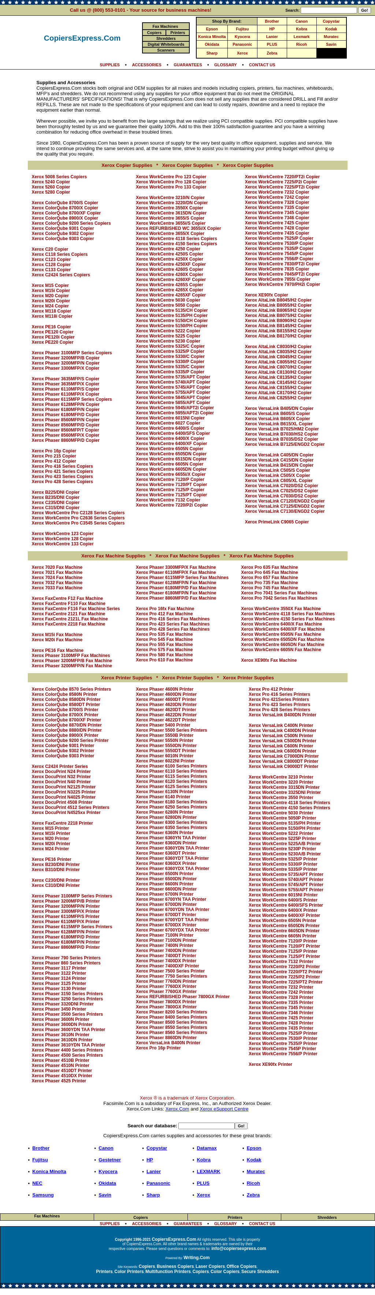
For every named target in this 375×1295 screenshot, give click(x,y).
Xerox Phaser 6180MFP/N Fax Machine (176, 593)
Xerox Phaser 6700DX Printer (166, 925)
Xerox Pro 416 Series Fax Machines (172, 619)
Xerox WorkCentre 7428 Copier (277, 228)
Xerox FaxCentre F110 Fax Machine (68, 603)
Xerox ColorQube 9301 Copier (63, 228)
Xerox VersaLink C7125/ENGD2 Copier (285, 506)
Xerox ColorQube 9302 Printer (63, 750)
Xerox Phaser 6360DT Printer (166, 853)
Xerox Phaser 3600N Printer (60, 1019)
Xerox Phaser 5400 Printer (163, 725)
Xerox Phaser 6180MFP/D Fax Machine (176, 587)
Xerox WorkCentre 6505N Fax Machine (281, 634)
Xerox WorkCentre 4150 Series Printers (289, 807)
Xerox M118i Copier (52, 316)
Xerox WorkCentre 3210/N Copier (170, 197)
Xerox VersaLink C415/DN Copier (279, 460)
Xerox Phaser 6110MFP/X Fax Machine (176, 572)
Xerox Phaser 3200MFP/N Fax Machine (72, 665)
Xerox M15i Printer (51, 833)
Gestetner (110, 1159)
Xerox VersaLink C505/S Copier (277, 470)
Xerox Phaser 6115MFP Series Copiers (72, 399)
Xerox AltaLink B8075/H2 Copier (278, 315)
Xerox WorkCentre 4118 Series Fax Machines (288, 613)
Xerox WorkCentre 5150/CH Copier (172, 320)
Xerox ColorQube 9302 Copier (63, 233)
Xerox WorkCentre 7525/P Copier (279, 238)
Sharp (212, 53)
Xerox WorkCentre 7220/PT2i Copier (282, 176)
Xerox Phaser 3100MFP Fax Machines (71, 655)
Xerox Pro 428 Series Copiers (62, 481)
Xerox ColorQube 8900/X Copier (65, 218)
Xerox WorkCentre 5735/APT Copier (173, 377)
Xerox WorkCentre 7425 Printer (281, 1017)
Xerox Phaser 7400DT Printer (166, 955)
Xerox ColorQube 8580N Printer (64, 694)
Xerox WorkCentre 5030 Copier (168, 300)
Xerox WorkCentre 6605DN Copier (171, 469)
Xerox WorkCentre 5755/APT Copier (173, 392)
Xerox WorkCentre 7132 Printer (281, 961)
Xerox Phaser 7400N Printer (164, 945)
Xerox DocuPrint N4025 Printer (64, 797)
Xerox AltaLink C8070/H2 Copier (278, 367)
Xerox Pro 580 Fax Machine (164, 654)
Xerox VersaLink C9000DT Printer (283, 766)
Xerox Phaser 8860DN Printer (166, 1037)
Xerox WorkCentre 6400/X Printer (283, 910)
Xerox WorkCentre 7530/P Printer (283, 1038)
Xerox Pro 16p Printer (158, 1047)
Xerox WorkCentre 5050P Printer (282, 818)
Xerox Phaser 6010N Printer (164, 755)
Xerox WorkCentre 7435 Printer (281, 1028)
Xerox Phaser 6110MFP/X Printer (66, 921)
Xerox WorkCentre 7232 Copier (277, 192)
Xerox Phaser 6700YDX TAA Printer (172, 930)
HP (272, 29)
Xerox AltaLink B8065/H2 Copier (278, 310)
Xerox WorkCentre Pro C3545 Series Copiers (78, 523)
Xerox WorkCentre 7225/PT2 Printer (286, 982)
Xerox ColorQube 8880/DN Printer (67, 730)
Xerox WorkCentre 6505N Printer (282, 920)
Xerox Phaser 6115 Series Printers (171, 776)
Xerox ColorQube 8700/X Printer (65, 714)
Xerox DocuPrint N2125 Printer (64, 787)
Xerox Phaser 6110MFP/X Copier (66, 394)
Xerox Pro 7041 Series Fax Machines (279, 593)
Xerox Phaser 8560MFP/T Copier (65, 430)
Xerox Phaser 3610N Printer (60, 1034)
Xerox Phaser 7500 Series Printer (170, 971)
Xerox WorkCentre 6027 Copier (168, 423)
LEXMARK (208, 1171)
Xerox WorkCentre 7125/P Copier (170, 489)
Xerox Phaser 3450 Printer (59, 1009)
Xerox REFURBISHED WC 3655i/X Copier (178, 228)
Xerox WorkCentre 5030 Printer (281, 813)
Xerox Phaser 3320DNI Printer (63, 1004)
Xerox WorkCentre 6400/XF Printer (284, 915)
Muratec (331, 36)
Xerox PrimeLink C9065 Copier (277, 522)
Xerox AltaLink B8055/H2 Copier (278, 305)
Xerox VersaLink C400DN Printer (282, 730)
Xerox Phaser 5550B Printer (164, 735)
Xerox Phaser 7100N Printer (164, 935)
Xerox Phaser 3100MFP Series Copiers (72, 352)
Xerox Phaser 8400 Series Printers (171, 1017)
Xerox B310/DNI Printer (56, 869)
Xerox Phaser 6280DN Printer (166, 817)
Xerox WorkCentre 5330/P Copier (170, 361)
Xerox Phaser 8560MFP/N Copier (66, 419)
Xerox (242, 53)
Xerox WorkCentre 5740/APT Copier (173, 382)
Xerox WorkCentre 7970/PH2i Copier (282, 284)
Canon (302, 21)
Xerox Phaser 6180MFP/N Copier (66, 409)
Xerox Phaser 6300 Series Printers (171, 822)
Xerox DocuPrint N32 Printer (61, 776)
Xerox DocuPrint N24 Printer (61, 771)
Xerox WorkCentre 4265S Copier (169, 284)
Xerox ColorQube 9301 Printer (63, 745)
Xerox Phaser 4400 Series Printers (67, 1050)
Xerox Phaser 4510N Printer (60, 1065)
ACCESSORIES (146, 65)
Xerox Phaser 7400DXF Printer (167, 966)
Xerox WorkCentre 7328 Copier (277, 202)
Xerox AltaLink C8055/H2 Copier (278, 362)
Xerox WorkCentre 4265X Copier (169, 289)
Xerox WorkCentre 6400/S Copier (170, 428)
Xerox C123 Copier (51, 259)
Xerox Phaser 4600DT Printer (166, 699)
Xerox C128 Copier (51, 264)
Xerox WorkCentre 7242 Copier (277, 197)
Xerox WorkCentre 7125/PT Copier (171, 494)
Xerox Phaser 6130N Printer (164, 791)
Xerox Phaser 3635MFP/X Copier (66, 384)
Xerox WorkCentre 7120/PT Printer (284, 946)
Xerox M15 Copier (50, 285)
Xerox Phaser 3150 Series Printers (67, 993)
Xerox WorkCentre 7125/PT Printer (284, 956)
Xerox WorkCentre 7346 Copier (277, 217)
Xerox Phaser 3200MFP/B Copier (66, 358)
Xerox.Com (177, 1109)
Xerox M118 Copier (51, 311)
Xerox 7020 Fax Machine (57, 567)
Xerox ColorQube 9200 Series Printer (70, 740)
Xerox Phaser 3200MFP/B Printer (66, 901)
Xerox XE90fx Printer (270, 1064)
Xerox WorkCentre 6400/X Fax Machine (281, 624)
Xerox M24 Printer (50, 848)
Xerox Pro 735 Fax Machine (269, 582)
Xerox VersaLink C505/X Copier (277, 475)
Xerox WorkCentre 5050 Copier (168, 305)
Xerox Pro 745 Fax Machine (269, 587)
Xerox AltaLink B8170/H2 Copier (278, 336)
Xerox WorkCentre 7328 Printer (281, 997)
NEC (37, 1183)
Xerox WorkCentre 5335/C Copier (170, 366)
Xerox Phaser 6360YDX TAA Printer (172, 868)
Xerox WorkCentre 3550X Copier (169, 207)
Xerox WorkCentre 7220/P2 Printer (284, 966)
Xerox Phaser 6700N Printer (164, 894)
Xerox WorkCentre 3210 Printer (281, 777)
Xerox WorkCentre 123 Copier (63, 533)
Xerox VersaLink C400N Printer (281, 725)
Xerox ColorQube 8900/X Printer (65, 735)
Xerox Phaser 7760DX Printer (166, 986)
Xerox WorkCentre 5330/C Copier (170, 356)
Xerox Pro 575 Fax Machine (164, 649)
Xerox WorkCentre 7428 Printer (281, 1023)
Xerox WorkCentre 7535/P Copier (279, 248)
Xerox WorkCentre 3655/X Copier (170, 233)
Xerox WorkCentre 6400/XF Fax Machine (283, 629)
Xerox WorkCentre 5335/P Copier (170, 371)
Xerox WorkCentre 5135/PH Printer (285, 823)
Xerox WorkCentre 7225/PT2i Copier (282, 187)
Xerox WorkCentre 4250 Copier (168, 248)
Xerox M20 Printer (50, 838)
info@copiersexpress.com (238, 1248)
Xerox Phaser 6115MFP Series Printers (72, 926)
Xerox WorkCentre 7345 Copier (277, 212)
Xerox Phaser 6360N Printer (164, 832)
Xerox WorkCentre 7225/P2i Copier (281, 181)
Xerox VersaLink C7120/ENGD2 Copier (285, 501)
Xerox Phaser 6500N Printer (164, 873)
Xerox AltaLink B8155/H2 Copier (278, 330)
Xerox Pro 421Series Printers (279, 699)
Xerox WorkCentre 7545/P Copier (279, 253)
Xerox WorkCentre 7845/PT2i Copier (282, 274)
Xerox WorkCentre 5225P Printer (282, 838)
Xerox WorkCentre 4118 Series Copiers (176, 238)
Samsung (43, 1195)
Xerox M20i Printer (51, 843)
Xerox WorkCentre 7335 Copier (277, 207)
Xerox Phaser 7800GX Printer (166, 1006)
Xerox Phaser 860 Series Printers (66, 963)
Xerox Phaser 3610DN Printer (62, 1039)
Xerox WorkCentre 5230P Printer (282, 848)
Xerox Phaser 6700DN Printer (166, 904)
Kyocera (242, 36)
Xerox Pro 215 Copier (54, 456)
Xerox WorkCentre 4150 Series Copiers (176, 243)
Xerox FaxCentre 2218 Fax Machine (68, 624)
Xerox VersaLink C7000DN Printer (284, 756)
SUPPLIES (110, 65)
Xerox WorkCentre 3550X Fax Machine (281, 608)
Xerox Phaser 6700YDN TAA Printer (172, 909)
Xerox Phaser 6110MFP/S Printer (66, 916)
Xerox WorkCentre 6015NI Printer (283, 894)
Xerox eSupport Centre (224, 1109)
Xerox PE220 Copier (53, 342)
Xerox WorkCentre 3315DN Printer (284, 787)
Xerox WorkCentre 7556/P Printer (283, 1053)
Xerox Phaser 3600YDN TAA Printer (68, 1029)
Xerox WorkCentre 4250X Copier (169, 259)
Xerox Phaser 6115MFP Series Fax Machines (182, 577)
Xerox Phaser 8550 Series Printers (171, 1027)
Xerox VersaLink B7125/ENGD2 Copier (285, 444)
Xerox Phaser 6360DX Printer (166, 863)
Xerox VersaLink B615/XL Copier (279, 423)
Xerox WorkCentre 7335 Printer (281, 1002)
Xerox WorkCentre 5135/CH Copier (172, 310)
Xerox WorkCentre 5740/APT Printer (286, 879)
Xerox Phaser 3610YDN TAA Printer (68, 1045)
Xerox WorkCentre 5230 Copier (168, 341)
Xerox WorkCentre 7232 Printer (281, 987)
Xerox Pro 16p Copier (54, 451)
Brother (272, 21)
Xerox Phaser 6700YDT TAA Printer (172, 919)
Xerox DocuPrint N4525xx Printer (66, 812)
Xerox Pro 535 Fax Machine (164, 634)
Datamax (206, 1148)
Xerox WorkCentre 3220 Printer (281, 782)
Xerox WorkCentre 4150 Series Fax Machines (288, 619)
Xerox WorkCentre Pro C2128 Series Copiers (78, 512)
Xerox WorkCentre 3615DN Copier (171, 213)
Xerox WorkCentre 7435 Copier (277, 233)
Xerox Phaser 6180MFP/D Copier (66, 414)
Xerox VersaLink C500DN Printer (282, 740)
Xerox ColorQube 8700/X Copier (65, 207)
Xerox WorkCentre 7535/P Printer (283, 1043)
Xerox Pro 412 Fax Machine (164, 613)
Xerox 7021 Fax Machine (57, 572)
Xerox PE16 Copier (51, 326)
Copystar (331, 21)
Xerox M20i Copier (51, 300)
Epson (212, 29)
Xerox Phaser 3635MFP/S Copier (66, 378)
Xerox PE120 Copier (53, 332)
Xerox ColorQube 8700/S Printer (65, 709)
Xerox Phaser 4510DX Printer (62, 1075)
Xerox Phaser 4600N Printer (164, 689)
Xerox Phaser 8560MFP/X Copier (66, 435)
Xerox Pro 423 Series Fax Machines (172, 624)
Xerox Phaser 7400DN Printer (166, 950)
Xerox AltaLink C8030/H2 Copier (278, 346)
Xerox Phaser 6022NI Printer (165, 761)
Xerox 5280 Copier (51, 192)
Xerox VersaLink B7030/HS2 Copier (281, 434)
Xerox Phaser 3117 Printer (59, 968)
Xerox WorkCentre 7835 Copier (277, 269)
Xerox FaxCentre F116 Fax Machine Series (76, 608)
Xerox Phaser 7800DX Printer (166, 1001)
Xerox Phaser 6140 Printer (163, 796)
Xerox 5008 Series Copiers (59, 176)
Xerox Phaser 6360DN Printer (166, 843)
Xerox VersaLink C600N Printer (281, 746)
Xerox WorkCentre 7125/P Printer (283, 951)
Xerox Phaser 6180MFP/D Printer (66, 937)
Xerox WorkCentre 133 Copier (63, 543)
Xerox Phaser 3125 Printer (59, 983)
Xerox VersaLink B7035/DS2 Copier (281, 439)
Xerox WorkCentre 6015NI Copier (170, 418)
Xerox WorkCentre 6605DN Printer (284, 930)
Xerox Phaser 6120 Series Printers (171, 781)
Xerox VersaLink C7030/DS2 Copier (281, 496)
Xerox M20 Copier (50, 295)
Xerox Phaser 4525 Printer (59, 1080)
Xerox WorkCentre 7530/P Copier (279, 243)
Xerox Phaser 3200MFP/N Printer (66, 906)
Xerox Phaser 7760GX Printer (166, 991)
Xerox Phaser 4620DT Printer (166, 709)
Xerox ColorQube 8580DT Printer (66, 704)
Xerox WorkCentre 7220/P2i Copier (172, 505)
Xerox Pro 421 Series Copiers (62, 471)
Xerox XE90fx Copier (266, 295)
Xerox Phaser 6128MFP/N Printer (66, 931)
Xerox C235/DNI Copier (56, 502)
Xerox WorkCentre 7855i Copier (278, 279)
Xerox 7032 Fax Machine (57, 582)
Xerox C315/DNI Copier (56, 507)
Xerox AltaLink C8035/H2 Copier (278, 351)
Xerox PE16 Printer (51, 859)
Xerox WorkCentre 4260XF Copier (171, 279)
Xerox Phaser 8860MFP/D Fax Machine (176, 598)
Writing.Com (196, 1257)
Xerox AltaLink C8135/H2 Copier (278, 377)
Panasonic (242, 44)
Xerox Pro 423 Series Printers (279, 704)
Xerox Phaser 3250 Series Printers (67, 998)
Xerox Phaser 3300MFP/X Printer (66, 911)
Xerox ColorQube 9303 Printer (63, 755)
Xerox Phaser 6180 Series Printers (171, 802)
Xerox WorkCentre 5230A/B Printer (285, 854)
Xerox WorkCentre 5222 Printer (281, 833)
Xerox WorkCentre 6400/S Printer (283, 900)
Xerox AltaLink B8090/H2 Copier (278, 320)
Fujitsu (242, 29)
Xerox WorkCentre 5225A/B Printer (285, 843)
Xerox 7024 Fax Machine (57, 577)
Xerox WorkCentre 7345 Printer (281, 1007)
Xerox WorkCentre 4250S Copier (169, 254)
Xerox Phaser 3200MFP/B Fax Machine (72, 660)
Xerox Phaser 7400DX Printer (166, 960)
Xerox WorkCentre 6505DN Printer (284, 925)
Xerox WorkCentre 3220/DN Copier (172, 202)
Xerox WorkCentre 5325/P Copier (170, 351)
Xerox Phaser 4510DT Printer (62, 1070)
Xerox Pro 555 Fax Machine (164, 644)
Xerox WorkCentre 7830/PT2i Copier (282, 263)
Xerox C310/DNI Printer (56, 885)
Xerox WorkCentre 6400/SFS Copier (173, 433)
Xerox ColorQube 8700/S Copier (65, 202)
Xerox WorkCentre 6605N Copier (170, 464)
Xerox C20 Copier (50, 249)
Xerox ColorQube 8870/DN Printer (67, 725)
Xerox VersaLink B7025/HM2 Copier (282, 429)
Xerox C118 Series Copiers (60, 254)
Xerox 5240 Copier (51, 181)
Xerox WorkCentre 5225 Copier (168, 336)
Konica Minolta (212, 36)
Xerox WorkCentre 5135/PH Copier (172, 315)
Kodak (331, 29)
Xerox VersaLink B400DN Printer (282, 714)
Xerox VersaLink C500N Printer (281, 735)
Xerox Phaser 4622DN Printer (166, 714)
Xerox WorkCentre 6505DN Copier (171, 453)
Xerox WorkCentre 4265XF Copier (171, 295)
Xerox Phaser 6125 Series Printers (171, 786)
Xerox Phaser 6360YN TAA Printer (171, 837)
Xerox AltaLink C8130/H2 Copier (278, 372)
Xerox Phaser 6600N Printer (164, 884)
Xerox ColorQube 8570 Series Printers (71, 689)
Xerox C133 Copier (51, 269)
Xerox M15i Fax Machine (57, 634)
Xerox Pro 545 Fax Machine (164, 639)
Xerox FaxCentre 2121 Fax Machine (68, 613)
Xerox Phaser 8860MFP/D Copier (66, 440)
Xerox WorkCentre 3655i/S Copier (171, 223)
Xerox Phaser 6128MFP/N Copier (66, 404)
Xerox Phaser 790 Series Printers (66, 957)
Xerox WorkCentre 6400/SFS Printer (286, 905)
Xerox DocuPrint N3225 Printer (64, 792)
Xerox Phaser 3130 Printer (59, 988)
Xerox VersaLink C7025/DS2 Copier (281, 490)
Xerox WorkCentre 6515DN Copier (171, 459)
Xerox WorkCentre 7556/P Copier (279, 258)
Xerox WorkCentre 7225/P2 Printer (284, 976)
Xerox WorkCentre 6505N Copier (170, 448)
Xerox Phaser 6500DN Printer (166, 878)
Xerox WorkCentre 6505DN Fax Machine (282, 639)
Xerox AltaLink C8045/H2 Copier (278, 356)
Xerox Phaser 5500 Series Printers (171, 730)
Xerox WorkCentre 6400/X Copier (170, 438)
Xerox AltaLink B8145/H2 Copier (278, 325)
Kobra (301, 29)
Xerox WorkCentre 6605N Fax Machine (281, 649)
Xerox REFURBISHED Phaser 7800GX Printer (183, 996)
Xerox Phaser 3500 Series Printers (67, 1014)
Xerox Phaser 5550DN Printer (166, 745)
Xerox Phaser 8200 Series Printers (171, 1012)
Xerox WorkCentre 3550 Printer (281, 797)
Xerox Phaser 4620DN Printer (166, 704)
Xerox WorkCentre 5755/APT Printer (286, 889)
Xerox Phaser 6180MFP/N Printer (66, 942)
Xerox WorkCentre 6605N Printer (282, 935)
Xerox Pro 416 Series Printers (279, 694)
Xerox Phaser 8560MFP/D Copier (66, 425)
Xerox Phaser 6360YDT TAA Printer (172, 858)
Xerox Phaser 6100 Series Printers (171, 766)
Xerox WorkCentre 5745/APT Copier (173, 387)
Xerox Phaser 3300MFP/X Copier (66, 368)
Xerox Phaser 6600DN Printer (166, 889)
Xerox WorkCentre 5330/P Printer (283, 864)
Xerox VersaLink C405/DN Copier (279, 455)
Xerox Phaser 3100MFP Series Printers (72, 896)
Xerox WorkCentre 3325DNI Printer (285, 792)
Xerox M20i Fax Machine (57, 639)
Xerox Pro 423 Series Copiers (62, 476)
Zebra (272, 53)
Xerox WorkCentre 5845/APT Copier (173, 397)
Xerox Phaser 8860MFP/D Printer (66, 947)
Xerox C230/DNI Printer (56, 880)
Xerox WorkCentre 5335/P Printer (283, 869)
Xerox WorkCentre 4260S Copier (169, 269)
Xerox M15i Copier (51, 290)
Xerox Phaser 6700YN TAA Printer (171, 899)
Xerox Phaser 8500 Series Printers (171, 1022)
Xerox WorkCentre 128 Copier (63, 538)
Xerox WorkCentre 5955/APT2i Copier (175, 412)
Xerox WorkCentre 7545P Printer (282, 1048)
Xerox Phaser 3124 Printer (59, 978)
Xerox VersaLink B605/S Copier (277, 413)
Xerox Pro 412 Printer (271, 689)
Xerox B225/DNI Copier (56, 492)
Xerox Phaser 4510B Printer (60, 1060)
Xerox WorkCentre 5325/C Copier (170, 346)
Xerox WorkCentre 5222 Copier (168, 330)
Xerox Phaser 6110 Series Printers (171, 771)
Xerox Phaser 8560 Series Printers (171, 1032)
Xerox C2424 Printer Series (60, 766)
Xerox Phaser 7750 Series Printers (171, 976)
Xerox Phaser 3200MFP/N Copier (66, 363)
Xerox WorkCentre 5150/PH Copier (172, 325)
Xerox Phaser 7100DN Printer (166, 940)
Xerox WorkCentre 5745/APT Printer (286, 884)
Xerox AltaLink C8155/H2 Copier (278, 387)
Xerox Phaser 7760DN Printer (166, 981)
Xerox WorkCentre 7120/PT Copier (171, 484)
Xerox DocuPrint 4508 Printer (62, 802)
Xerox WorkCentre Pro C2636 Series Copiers (78, 517)
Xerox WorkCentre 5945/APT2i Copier (175, 407)
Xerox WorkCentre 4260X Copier (169, 274)
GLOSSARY (225, 65)
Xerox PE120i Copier (53, 337)
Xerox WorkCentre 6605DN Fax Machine (282, 644)
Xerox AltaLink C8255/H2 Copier (278, 397)
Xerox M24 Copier (50, 306)
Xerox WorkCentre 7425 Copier (277, 222)
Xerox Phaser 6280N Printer (164, 812)
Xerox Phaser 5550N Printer (164, 740)
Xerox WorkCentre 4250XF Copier (171, 264)
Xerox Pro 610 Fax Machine (164, 660)
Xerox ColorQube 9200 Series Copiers (71, 223)
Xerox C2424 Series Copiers (61, 274)
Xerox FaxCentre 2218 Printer (62, 823)
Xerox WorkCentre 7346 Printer (281, 1012)
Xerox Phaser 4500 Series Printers (67, 1055)
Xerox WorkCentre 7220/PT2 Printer (286, 971)
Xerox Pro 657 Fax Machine (269, 577)
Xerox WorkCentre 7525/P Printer (283, 1033)
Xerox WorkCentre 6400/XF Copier (171, 443)
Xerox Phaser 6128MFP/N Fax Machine (176, 582)
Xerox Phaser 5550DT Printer (166, 750)
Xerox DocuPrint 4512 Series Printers (70, 807)
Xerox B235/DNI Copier (56, 497)
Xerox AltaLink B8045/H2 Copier (278, 300)
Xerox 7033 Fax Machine (57, 587)
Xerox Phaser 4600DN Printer (166, 694)
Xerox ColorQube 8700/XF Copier (66, 213)
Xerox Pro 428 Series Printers (279, 709)
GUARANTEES (188, 65)
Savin (331, 44)
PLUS (272, 44)
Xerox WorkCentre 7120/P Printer (283, 941)
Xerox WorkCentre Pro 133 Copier (171, 187)
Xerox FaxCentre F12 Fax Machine (67, 598)
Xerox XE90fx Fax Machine (269, 660)
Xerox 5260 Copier (51, 187)
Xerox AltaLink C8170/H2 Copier (278, 392)
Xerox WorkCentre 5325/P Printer (283, 859)
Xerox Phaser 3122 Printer (59, 973)
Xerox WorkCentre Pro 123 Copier (171, 176)
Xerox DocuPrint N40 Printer (61, 781)
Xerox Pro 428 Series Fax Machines (172, 629)
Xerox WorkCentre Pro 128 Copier (171, 181)
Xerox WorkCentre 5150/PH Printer (285, 828)
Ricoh (301, 44)
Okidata (212, 44)
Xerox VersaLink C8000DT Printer (283, 761)
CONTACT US (262, 65)
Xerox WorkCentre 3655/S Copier (170, 218)
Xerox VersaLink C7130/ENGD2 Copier (285, 511)
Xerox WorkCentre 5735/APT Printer (286, 874)
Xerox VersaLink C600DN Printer (282, 751)
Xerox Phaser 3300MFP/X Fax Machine (176, 567)
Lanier (272, 36)
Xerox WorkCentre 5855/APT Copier (173, 402)
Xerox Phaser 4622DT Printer (166, 720)
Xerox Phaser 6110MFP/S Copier (66, 389)
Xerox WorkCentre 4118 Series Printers (289, 802)
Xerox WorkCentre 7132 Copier (168, 500)
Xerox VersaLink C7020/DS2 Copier (281, 485)
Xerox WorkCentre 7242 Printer (281, 992)
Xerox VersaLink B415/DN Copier (279, 465)
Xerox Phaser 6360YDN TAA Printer (172, 848)
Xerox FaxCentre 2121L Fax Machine (70, 619)
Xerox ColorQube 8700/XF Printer (66, 720)
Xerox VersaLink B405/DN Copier (279, 408)
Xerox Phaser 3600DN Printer (62, 1024)
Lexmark (302, 36)
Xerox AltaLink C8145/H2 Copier (278, 382)
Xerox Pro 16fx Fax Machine (165, 608)
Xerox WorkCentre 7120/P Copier (170, 479)
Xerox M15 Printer (50, 828)
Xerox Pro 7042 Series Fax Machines (279, 598)
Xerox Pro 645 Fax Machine (269, 572)
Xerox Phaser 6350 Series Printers (171, 827)
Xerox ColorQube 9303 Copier (63, 238)
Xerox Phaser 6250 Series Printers (171, 807)
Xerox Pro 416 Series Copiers (62, 466)
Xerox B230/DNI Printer (56, 864)
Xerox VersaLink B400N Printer (168, 1042)
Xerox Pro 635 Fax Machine (269, 567)
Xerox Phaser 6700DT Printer (166, 914)
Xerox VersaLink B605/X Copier (277, 418)
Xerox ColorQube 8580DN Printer (66, 699)
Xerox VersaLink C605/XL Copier (279, 480)
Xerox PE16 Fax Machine (57, 650)
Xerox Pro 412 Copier (54, 461)
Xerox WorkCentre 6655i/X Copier (171, 474)
